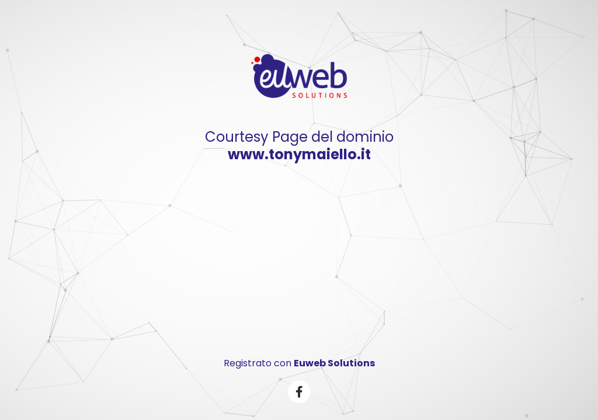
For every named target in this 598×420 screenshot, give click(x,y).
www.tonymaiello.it (299, 154)
